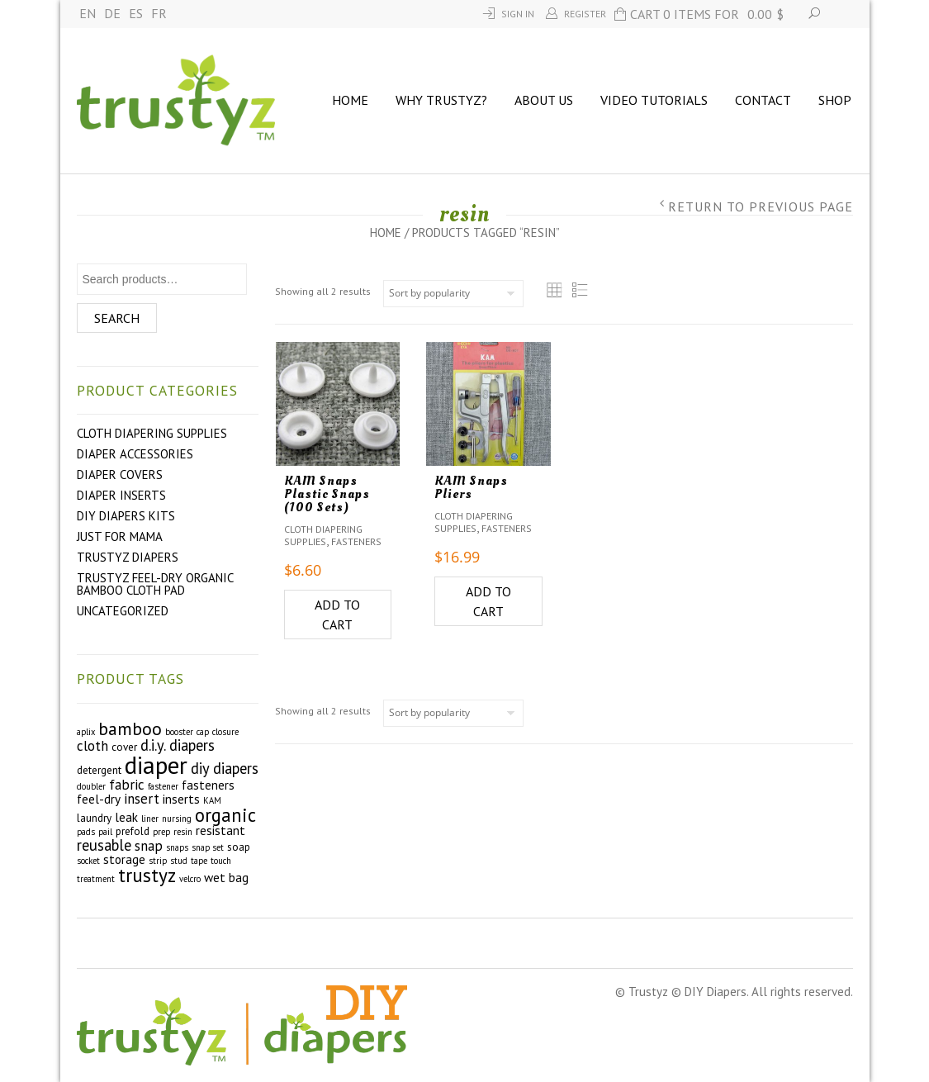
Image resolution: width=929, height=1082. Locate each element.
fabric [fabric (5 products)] (127, 785)
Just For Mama (120, 536)
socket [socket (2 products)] (88, 860)
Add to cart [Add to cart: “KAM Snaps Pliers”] (488, 601)
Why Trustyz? (441, 100)
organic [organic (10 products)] (225, 815)
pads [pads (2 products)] (86, 832)
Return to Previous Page (760, 206)
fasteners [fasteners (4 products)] (208, 784)
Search (117, 318)
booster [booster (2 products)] (179, 732)
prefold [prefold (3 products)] (132, 831)
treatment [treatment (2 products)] (96, 879)
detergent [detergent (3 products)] (99, 770)
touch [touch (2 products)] (221, 860)
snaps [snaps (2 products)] (177, 847)
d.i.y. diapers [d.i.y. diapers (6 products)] (177, 745)
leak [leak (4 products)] (126, 817)
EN (87, 13)
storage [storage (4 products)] (124, 859)
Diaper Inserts (121, 495)
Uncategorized (122, 611)
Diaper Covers (120, 474)
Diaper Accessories (135, 454)
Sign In (517, 13)
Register (585, 13)
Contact (763, 100)
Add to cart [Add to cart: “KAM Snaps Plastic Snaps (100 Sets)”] (337, 614)
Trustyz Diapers (127, 557)
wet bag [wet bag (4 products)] (226, 877)
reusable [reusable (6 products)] (104, 845)
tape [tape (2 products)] (199, 860)
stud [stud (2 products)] (178, 860)
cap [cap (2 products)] (203, 732)
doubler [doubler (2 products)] (91, 786)
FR (159, 13)
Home (350, 100)
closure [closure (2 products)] (225, 732)
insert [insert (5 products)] (141, 799)
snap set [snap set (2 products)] (208, 847)
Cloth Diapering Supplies (152, 433)
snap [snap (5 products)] (149, 846)
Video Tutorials (654, 100)
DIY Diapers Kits (126, 516)
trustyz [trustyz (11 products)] (147, 874)
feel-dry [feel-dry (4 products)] (99, 798)
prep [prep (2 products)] (161, 832)
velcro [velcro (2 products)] (190, 879)
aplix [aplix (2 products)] (86, 732)
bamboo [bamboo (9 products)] (130, 728)
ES (136, 13)
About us (543, 100)
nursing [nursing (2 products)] (177, 818)
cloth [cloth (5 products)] (92, 746)
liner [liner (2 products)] (150, 818)
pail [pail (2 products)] (105, 832)
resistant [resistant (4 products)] (220, 830)
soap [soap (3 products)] (238, 847)
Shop (834, 100)
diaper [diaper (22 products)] (156, 765)
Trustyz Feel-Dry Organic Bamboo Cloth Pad (155, 584)
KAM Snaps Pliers (471, 487)
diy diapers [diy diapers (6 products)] (224, 768)
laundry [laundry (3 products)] (94, 818)
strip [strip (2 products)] (158, 860)
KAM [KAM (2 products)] (212, 800)
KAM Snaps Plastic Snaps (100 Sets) (327, 494)
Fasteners (356, 541)
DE (112, 13)
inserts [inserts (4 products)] (181, 798)
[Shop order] (453, 293)
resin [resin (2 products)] (182, 832)
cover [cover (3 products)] (124, 747)
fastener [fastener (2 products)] (163, 786)
